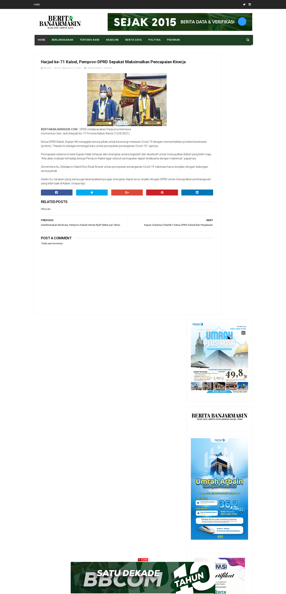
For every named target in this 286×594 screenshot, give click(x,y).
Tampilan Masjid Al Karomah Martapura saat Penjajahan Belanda (228, 433)
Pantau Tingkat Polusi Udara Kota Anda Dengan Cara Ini (228, 415)
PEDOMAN (172, 39)
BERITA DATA (133, 39)
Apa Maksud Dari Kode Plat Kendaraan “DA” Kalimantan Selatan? (229, 451)
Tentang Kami (89, 39)
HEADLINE (111, 39)
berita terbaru (95, 78)
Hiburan (108, 78)
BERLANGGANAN (61, 39)
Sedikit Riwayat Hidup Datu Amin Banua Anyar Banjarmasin (229, 489)
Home (37, 5)
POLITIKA (154, 39)
